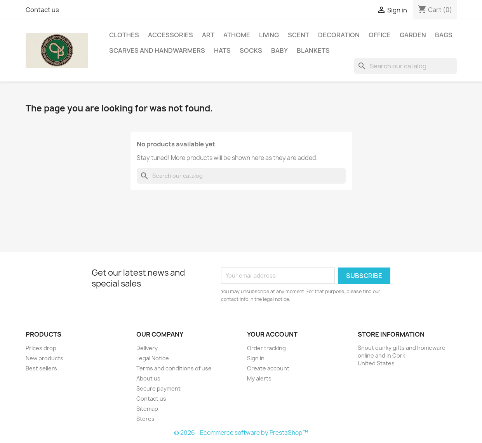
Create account (268, 368)
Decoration (339, 35)
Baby (279, 50)
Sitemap (147, 408)
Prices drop (41, 348)
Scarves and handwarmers (157, 50)
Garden (413, 35)
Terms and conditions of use (174, 368)
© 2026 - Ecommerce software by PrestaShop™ (241, 433)
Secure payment (158, 388)
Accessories (170, 35)
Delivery (147, 348)
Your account (272, 334)
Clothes (124, 35)
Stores (145, 418)
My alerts (259, 378)
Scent (298, 35)
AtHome (236, 35)
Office (380, 35)
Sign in (255, 358)
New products (44, 358)
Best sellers (41, 368)
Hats (222, 50)
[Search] (405, 66)
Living (269, 35)
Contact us (42, 9)
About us (148, 378)
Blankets (313, 50)
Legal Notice (152, 358)
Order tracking (266, 348)
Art (208, 35)
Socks (251, 50)
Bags (443, 35)
